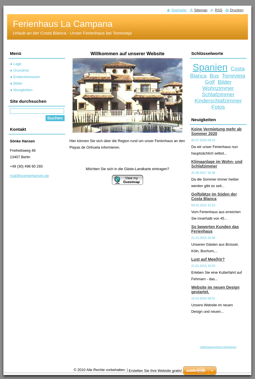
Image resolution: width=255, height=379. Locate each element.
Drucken (236, 10)
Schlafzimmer (218, 94)
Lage (17, 64)
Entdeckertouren (26, 77)
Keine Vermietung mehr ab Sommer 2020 (216, 131)
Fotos (218, 107)
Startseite (178, 10)
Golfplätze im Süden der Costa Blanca (214, 196)
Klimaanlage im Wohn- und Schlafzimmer (216, 163)
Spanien (210, 67)
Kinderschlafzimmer (218, 101)
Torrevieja (233, 76)
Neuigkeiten (23, 90)
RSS (218, 10)
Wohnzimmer (218, 88)
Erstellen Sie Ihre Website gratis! (155, 371)
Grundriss (21, 70)
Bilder (224, 82)
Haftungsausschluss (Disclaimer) (218, 347)
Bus (214, 76)
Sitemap (200, 10)
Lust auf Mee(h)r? (208, 259)
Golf (210, 82)
